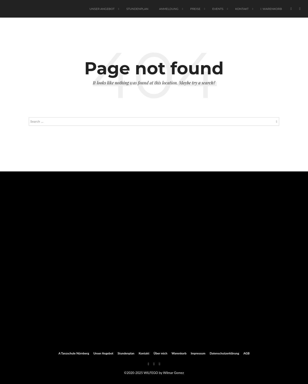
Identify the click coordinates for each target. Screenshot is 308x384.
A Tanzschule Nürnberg (73, 353)
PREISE (195, 9)
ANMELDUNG (168, 9)
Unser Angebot (102, 9)
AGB (246, 353)
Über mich (160, 353)
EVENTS (217, 9)
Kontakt (242, 9)
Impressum (198, 353)
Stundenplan (137, 9)
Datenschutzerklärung (224, 353)
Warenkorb (271, 9)
